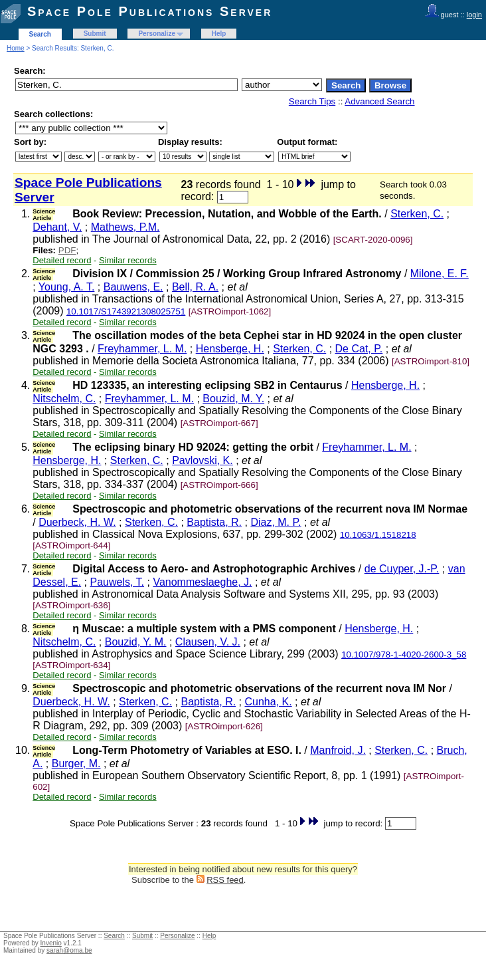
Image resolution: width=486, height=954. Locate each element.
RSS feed (225, 880)
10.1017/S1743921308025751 (125, 311)
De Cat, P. (359, 348)
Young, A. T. (67, 287)
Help (219, 33)
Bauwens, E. (133, 287)
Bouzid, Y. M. (136, 642)
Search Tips (312, 101)
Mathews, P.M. (125, 227)
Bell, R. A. (195, 287)
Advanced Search (379, 101)
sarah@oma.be (69, 950)
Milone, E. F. (439, 273)
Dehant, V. (57, 227)
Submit (95, 33)
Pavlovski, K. (202, 460)
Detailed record (62, 260)
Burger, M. (76, 763)
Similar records (128, 260)
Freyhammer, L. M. (142, 348)
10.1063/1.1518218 (378, 535)
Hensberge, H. (230, 348)
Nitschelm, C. (64, 398)
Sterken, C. (417, 213)
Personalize (156, 33)
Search (40, 34)
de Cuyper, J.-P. (402, 568)
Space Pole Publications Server (149, 11)
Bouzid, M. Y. (233, 398)
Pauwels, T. (117, 582)
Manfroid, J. (338, 750)
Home (16, 48)
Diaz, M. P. (275, 522)
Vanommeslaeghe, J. (202, 582)
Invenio (51, 943)
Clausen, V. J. (207, 642)
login (474, 15)
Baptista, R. (214, 522)
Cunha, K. (268, 701)
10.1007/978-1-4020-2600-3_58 (403, 654)
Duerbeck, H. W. (77, 522)
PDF (67, 250)
